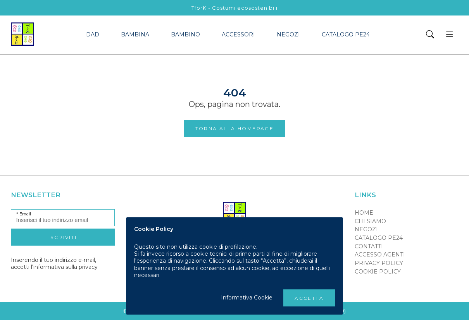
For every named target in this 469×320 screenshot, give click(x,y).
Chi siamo (370, 221)
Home (364, 212)
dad (92, 34)
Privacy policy (379, 263)
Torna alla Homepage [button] (234, 128)
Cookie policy (378, 271)
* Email (23, 214)
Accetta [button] (309, 298)
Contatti (369, 246)
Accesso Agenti (380, 254)
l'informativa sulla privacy (64, 266)
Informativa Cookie (246, 297)
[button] (429, 34)
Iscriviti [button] (62, 237)
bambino (185, 34)
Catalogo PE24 (346, 34)
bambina (135, 34)
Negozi (288, 34)
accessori (238, 34)
